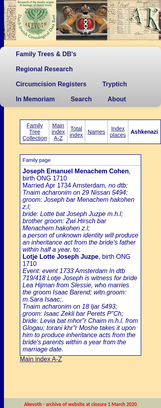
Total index (76, 131)
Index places (118, 131)
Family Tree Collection (35, 131)
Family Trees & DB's (46, 54)
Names (96, 132)
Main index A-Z (57, 131)
